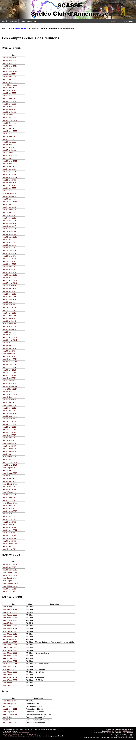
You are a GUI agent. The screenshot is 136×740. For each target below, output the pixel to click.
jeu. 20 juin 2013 (9, 427)
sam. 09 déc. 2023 (10, 612)
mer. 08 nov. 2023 (10, 85)
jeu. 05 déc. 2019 (10, 204)
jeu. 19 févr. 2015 (10, 332)
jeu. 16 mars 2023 (10, 115)
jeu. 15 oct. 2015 (9, 294)
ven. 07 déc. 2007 (10, 677)
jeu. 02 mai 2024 (9, 77)
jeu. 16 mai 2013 (9, 435)
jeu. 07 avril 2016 (9, 272)
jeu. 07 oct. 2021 (9, 174)
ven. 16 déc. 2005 (10, 685)
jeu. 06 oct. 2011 (9, 527)
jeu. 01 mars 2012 (10, 511)
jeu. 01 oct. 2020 (9, 188)
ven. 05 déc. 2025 (10, 607)
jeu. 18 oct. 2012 (9, 487)
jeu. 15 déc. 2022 (10, 123)
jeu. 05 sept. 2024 (10, 71)
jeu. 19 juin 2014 (9, 373)
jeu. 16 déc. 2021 (10, 164)
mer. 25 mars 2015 (10, 324)
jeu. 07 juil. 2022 (9, 139)
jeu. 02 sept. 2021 (10, 177)
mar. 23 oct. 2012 (10, 484)
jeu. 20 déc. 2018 (10, 212)
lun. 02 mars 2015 (10, 570)
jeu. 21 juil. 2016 (9, 259)
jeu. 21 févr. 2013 (10, 454)
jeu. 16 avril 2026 (9, 58)
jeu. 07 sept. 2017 (10, 229)
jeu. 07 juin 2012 (9, 500)
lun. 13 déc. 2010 (10, 717)
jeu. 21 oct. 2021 (9, 172)
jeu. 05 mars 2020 (10, 196)
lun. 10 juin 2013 (9, 430)
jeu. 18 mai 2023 (9, 107)
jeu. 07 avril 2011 (9, 541)
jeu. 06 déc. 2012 (10, 476)
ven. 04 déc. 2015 (10, 637)
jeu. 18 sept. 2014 (10, 359)
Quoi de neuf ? (116, 21)
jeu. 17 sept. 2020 (10, 191)
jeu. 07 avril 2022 (9, 150)
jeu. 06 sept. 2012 (10, 495)
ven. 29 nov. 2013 (10, 650)
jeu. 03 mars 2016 (10, 275)
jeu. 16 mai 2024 (9, 74)
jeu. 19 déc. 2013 (10, 397)
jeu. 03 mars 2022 (10, 155)
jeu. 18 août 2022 (10, 136)
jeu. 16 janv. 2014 (10, 394)
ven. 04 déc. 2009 (10, 669)
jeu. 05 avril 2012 (9, 508)
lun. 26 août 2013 (10, 416)
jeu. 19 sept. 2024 (10, 69)
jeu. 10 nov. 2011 (9, 522)
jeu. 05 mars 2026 (10, 60)
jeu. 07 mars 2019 (10, 210)
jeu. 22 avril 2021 (9, 180)
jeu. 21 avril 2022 (9, 147)
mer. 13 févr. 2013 (10, 457)
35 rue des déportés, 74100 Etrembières (120, 731)
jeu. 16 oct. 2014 (9, 356)
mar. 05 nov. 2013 (10, 405)
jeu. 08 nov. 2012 (9, 481)
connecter (21, 28)
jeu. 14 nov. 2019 (9, 207)
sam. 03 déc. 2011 (10, 658)
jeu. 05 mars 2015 (10, 329)
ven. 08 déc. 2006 (10, 683)
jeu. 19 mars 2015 (10, 326)
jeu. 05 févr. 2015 (10, 335)
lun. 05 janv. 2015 (10, 575)
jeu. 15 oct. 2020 (9, 185)
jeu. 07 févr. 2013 (10, 459)
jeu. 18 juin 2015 (9, 310)
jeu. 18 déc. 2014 (10, 343)
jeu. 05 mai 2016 (9, 269)
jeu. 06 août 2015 (10, 305)
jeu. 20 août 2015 (10, 302)
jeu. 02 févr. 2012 (10, 517)
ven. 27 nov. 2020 (10, 620)
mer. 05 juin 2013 (10, 581)
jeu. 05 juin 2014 (9, 375)
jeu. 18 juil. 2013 (9, 421)
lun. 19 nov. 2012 (9, 478)
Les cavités (13, 21)
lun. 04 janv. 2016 (10, 564)
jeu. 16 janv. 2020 (10, 202)
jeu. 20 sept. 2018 (10, 221)
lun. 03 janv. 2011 (10, 592)
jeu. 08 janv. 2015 (10, 340)
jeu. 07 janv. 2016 (10, 283)
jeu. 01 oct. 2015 (9, 297)
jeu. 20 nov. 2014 (9, 348)
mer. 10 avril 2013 (10, 443)
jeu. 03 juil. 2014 (9, 370)
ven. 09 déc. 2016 (10, 634)
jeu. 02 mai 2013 (9, 438)
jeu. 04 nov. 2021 (9, 169)
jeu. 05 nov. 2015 (9, 288)
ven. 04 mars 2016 (10, 701)
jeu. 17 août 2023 (10, 98)
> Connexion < (129, 21)
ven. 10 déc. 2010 (10, 666)
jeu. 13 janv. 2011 (10, 549)
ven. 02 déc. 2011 (10, 661)
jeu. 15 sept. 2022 (10, 131)
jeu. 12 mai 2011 (9, 538)
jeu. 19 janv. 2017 (10, 242)
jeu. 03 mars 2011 (10, 544)
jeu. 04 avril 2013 (9, 446)
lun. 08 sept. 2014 (10, 362)
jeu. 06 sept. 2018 (10, 223)
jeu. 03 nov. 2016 (9, 245)
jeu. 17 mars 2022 (10, 153)
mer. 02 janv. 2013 (10, 468)
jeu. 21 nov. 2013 (9, 400)
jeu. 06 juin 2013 (9, 432)
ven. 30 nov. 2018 (10, 628)
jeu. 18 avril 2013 (9, 440)
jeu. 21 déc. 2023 (10, 79)
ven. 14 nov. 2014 (10, 645)
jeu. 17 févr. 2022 (10, 158)
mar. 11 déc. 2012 (10, 473)
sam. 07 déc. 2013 (10, 647)
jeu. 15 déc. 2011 (10, 706)
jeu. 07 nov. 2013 (9, 402)
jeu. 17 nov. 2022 (9, 128)
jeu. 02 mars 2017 (10, 237)
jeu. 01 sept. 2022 (10, 134)
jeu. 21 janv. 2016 (10, 280)
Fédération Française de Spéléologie (16, 732)
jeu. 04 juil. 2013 (9, 424)
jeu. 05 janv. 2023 (10, 120)
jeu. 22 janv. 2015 (10, 337)
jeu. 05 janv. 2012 (10, 519)
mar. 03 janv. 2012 (10, 586)
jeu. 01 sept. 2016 (10, 253)
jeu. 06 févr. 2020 (10, 199)
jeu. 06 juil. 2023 (9, 101)
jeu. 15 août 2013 (10, 419)
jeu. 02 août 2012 (10, 498)
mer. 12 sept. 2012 (10, 492)
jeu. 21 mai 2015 (9, 316)
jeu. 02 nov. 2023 (9, 88)
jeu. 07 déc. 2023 (10, 82)
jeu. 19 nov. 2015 (9, 286)
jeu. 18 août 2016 (10, 256)
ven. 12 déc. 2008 (10, 675)
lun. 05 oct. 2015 (9, 567)
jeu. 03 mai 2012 (9, 506)
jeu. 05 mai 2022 (9, 145)
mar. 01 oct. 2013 (10, 578)
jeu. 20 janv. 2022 (10, 161)
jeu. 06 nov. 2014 (9, 351)
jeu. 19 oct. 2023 (9, 90)
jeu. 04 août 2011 (10, 533)
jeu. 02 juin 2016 (9, 264)
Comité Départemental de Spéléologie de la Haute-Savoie (24, 736)
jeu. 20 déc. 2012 (10, 470)
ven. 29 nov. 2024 (10, 609)
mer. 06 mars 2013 (10, 583)
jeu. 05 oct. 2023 (9, 93)
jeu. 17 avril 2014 (9, 381)
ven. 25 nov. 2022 (10, 618)
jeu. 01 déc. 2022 (10, 126)
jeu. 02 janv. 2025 (10, 66)
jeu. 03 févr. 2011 (10, 546)
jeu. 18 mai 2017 (9, 231)
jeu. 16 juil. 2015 (9, 307)
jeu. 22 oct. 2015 (9, 291)
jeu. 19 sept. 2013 (10, 413)
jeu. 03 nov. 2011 (9, 525)
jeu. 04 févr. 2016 (10, 278)
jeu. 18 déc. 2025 (10, 63)
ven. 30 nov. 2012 (10, 653)
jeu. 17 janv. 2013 (10, 462)
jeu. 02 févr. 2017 (10, 240)
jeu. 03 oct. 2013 (9, 411)
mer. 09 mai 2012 (10, 503)
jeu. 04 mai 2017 (9, 234)
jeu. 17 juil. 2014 (9, 367)
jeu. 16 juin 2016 (9, 261)
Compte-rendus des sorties (29, 21)
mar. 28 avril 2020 (10, 193)
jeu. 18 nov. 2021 (9, 166)
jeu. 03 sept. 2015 (10, 299)
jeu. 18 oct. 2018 (9, 215)
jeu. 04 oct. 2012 (9, 489)
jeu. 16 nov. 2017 (9, 226)
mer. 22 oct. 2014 (10, 354)
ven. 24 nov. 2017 (10, 631)
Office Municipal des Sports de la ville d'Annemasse (20, 734)
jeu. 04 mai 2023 (9, 109)
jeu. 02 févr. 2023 (10, 117)
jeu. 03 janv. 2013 (10, 465)
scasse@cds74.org (127, 736)
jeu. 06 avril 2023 (9, 112)
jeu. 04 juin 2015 (9, 313)
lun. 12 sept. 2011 (10, 709)
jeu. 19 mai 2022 (9, 142)
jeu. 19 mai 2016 (9, 267)
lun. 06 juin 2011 (9, 589)
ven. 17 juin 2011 (9, 712)
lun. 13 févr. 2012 (10, 514)
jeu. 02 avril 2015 (9, 321)
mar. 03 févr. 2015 (10, 573)
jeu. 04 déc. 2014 (10, 345)
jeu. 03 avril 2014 (9, 383)
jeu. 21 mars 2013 (10, 449)
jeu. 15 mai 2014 (9, 378)
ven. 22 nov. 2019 (10, 626)
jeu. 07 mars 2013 (10, 451)
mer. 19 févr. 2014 (10, 389)
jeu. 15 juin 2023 (9, 104)
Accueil (4, 21)
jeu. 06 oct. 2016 (9, 248)
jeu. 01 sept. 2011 (10, 530)
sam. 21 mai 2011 (10, 714)
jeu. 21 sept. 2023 (10, 96)
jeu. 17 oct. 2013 (9, 408)
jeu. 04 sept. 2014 (10, 364)
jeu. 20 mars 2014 (10, 386)
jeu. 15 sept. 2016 (10, 250)
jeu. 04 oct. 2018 (9, 218)
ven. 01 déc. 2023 (10, 615)
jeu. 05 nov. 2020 (9, 183)
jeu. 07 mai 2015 (9, 318)
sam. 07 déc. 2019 (10, 623)
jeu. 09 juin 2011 (9, 536)
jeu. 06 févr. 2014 (10, 392)
